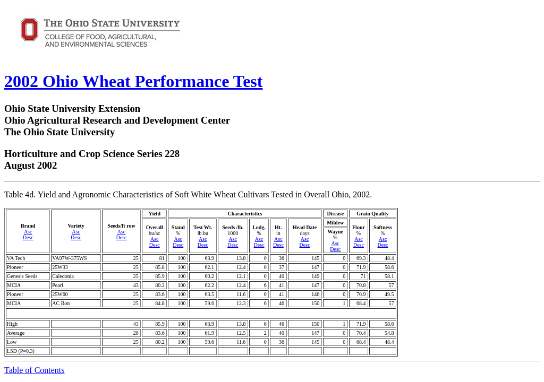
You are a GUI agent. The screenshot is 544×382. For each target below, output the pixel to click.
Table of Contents (34, 370)
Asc (28, 232)
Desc (28, 237)
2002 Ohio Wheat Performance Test (133, 81)
